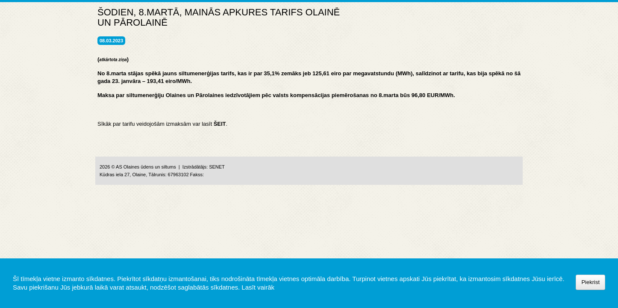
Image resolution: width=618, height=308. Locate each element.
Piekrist (590, 282)
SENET (217, 166)
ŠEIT (220, 124)
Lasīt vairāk (257, 287)
